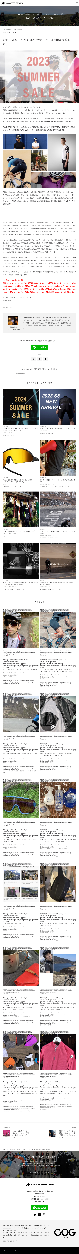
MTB (4, 857)
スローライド (6, 771)
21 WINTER (43, 538)
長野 (4, 773)
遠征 (35, 771)
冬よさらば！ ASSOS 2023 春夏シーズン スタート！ (57, 429)
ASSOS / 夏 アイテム (8, 433)
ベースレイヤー (15, 685)
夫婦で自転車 (14, 771)
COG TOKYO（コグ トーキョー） (13, 1228)
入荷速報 (50, 433)
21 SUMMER (6, 685)
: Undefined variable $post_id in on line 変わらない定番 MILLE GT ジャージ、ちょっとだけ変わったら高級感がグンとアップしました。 (58, 1088)
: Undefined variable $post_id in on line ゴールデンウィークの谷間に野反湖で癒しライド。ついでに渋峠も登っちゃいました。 (58, 1004)
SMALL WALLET (15, 1025)
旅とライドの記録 (7, 762)
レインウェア (43, 771)
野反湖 (49, 1025)
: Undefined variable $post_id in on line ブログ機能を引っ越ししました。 (21, 918)
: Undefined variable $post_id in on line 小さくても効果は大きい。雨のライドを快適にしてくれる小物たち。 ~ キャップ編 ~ (58, 749)
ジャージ (50, 1109)
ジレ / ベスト (65, 486)
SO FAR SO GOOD (26, 1025)
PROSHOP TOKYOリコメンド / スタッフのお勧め (53, 848)
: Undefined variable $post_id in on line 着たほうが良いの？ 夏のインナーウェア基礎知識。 (21, 664)
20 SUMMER (43, 589)
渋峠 (41, 1025)
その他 (42, 678)
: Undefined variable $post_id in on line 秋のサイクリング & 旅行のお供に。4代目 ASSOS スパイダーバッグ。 (58, 919)
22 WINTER (43, 941)
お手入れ (58, 857)
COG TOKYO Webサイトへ (13, 1241)
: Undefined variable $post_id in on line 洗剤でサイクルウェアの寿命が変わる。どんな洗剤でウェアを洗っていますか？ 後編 (58, 835)
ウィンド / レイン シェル (54, 486)
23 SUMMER (6, 307)
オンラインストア (56, 589)
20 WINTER (6, 589)
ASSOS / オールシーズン (46, 762)
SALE (11, 307)
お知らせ (5, 930)
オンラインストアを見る (39, 1173)
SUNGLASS (18, 486)
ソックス (28, 1111)
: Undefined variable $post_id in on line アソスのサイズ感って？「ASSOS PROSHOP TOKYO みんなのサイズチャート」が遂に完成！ (58, 665)
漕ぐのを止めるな (19, 589)
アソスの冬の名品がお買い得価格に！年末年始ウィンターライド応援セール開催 (20, 584)
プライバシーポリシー (11, 1250)
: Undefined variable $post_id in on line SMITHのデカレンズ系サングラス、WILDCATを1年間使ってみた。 (21, 835)
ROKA (4, 484)
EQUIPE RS (6, 536)
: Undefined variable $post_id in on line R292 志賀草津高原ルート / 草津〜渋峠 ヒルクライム (21, 749)
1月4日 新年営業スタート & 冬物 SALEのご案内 (19, 531)
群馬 (31, 771)
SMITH (5, 848)
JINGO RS (51, 538)
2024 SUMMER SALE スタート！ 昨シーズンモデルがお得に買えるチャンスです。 (20, 430)
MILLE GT (21, 1111)
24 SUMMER (6, 435)
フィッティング (48, 687)
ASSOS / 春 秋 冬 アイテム (9, 32)
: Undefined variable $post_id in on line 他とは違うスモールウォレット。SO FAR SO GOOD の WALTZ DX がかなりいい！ (21, 1004)
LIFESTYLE (51, 857)
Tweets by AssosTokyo (20, 373)
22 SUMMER (43, 857)
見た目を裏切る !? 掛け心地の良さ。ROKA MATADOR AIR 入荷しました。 (17, 481)
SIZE (41, 687)
